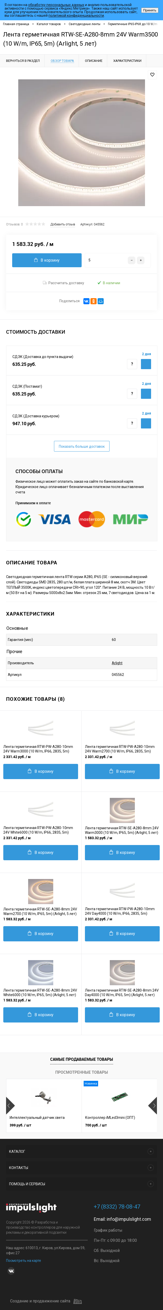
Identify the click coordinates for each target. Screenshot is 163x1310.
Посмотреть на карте (23, 1261)
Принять (149, 10)
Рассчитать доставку (63, 283)
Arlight (117, 663)
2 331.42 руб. (17, 756)
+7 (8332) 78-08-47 (117, 1207)
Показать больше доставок (82, 446)
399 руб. (20, 1125)
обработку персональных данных (56, 5)
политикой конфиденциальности (76, 15)
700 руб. (96, 1125)
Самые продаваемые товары (81, 1059)
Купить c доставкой (146, 364)
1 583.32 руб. (98, 837)
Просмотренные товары (81, 1072)
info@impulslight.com (129, 1219)
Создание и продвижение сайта (46, 1301)
